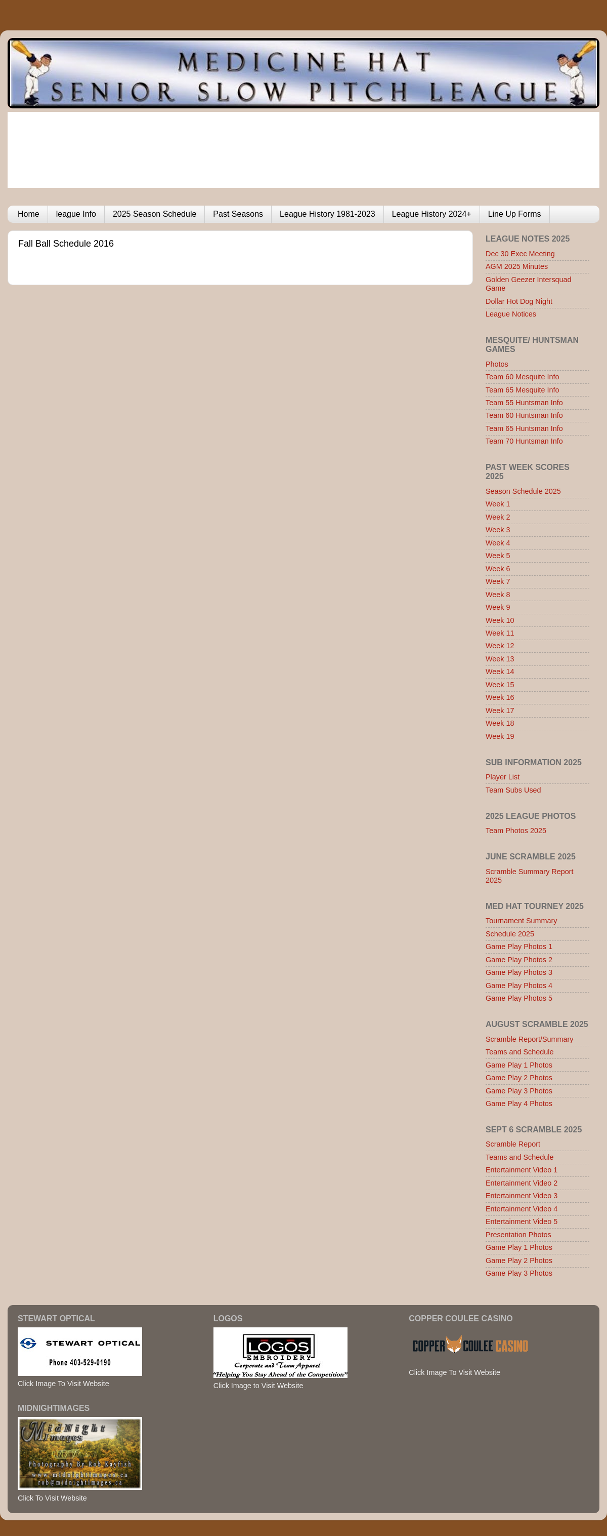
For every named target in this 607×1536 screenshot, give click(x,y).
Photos (497, 364)
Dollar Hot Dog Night (519, 301)
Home (28, 214)
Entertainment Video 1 (521, 1170)
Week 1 (498, 504)
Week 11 (500, 633)
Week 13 (500, 659)
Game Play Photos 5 (519, 998)
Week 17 (500, 710)
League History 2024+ (431, 214)
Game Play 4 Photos (519, 1103)
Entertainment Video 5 (521, 1221)
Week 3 (498, 530)
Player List (502, 777)
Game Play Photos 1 (519, 946)
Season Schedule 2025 (523, 491)
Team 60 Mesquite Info (522, 377)
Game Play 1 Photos (519, 1065)
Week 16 (500, 697)
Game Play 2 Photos (519, 1078)
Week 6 (498, 569)
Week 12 (500, 646)
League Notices (511, 314)
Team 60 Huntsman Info (524, 415)
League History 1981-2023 (327, 214)
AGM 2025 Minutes (517, 266)
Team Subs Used (513, 790)
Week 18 (500, 723)
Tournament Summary (521, 921)
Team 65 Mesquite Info (522, 390)
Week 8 (498, 594)
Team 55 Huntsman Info (524, 403)
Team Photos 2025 (516, 830)
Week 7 (498, 581)
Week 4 (498, 543)
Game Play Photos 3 (519, 972)
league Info (76, 214)
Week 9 (498, 607)
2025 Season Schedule (154, 214)
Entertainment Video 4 (521, 1209)
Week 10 (500, 620)
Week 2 (498, 517)
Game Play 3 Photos (519, 1091)
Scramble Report (513, 1144)
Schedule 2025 (510, 934)
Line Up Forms (514, 214)
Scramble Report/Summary (530, 1039)
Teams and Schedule (519, 1052)
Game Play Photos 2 (519, 960)
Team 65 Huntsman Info (524, 428)
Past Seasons (238, 214)
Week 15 (500, 685)
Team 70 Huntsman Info (524, 441)
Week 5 (498, 556)
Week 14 (500, 671)
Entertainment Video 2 (521, 1183)
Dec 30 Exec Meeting (520, 254)
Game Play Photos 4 (519, 985)
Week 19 (500, 736)
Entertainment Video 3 (521, 1196)
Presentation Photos (518, 1235)
